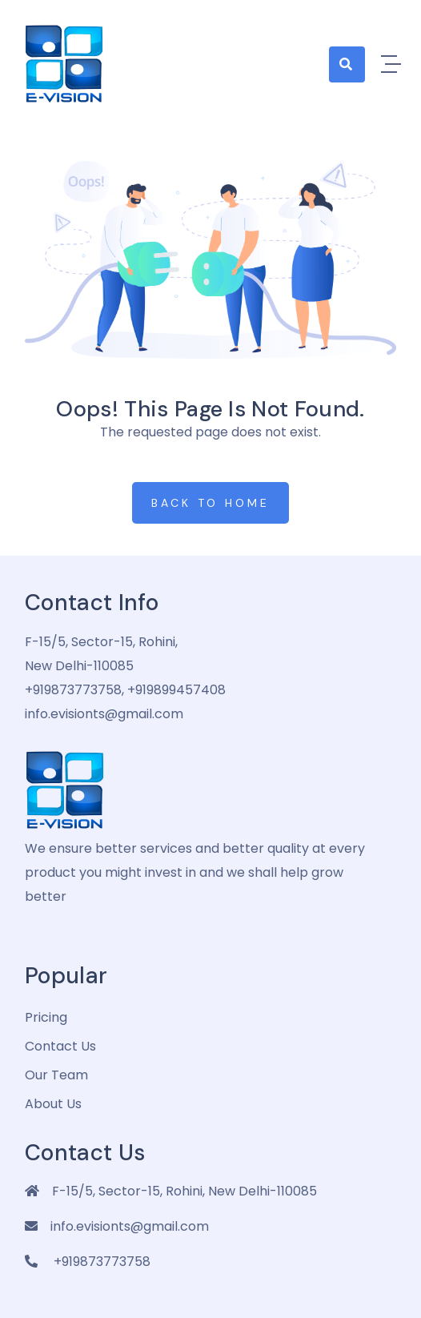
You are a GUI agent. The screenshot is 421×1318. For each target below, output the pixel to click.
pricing (46, 1017)
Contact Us (60, 1046)
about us (53, 1104)
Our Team (56, 1075)
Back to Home (210, 503)
